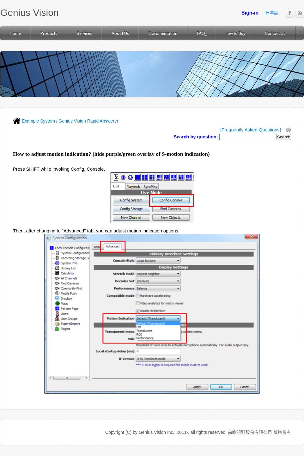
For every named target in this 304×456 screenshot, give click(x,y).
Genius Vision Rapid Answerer (89, 121)
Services (84, 33)
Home (15, 33)
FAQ (201, 33)
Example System (34, 121)
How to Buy (235, 33)
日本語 (272, 12)
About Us (120, 33)
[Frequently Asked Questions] (250, 129)
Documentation (163, 33)
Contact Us (275, 33)
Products (48, 33)
